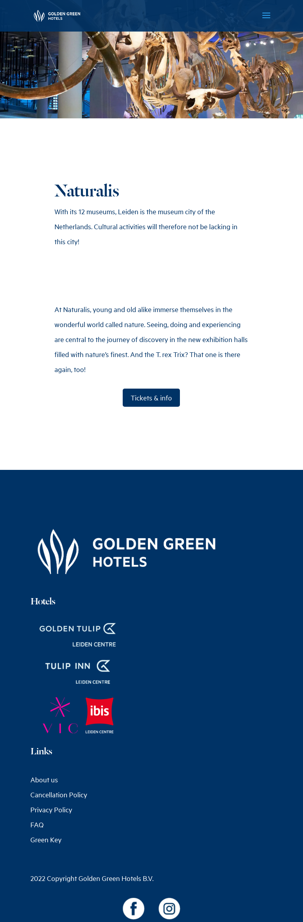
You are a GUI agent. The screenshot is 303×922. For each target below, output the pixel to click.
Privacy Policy (51, 809)
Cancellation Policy (58, 794)
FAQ (37, 824)
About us (44, 779)
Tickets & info (151, 397)
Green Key (46, 839)
